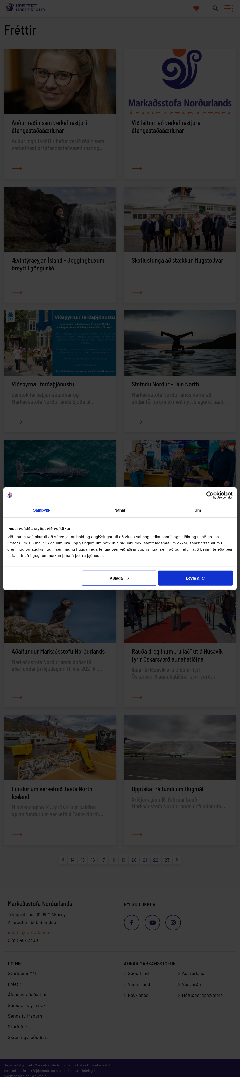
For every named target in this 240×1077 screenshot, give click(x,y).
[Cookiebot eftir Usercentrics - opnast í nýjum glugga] (210, 495)
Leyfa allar (195, 578)
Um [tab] (198, 510)
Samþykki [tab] (42, 510)
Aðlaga (119, 578)
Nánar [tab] (119, 510)
